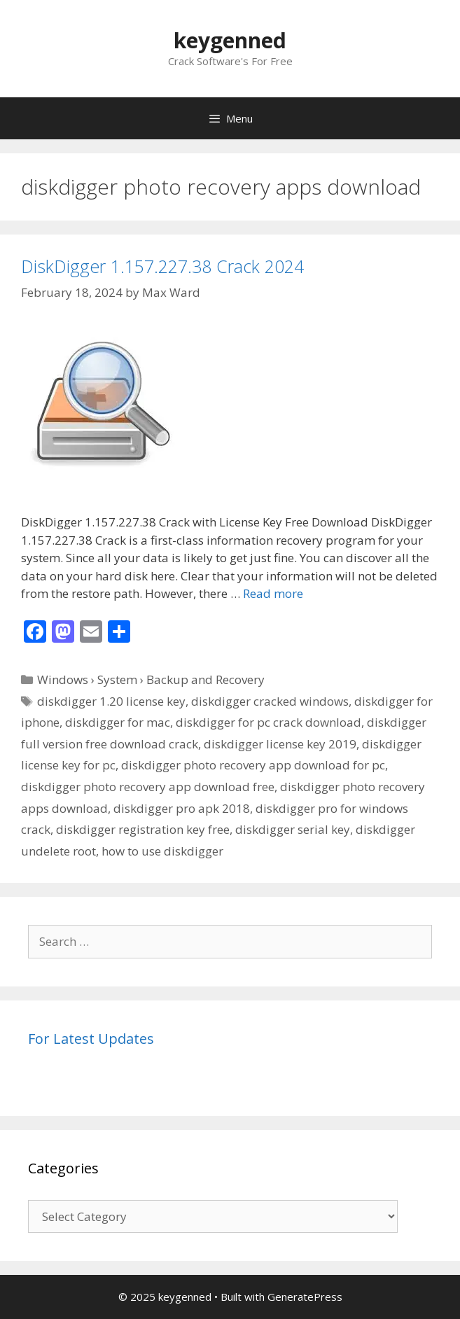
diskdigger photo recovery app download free (147, 787)
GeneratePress (304, 1297)
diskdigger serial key (292, 829)
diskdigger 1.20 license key (111, 701)
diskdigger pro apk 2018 (181, 808)
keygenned (230, 40)
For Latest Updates (91, 1038)
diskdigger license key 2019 (280, 744)
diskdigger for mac (117, 722)
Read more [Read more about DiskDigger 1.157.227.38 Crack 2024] (273, 593)
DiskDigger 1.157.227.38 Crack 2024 (162, 266)
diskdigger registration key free (143, 829)
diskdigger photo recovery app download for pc (253, 765)
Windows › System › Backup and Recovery (151, 679)
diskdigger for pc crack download (268, 722)
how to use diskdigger (162, 851)
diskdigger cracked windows (270, 701)
